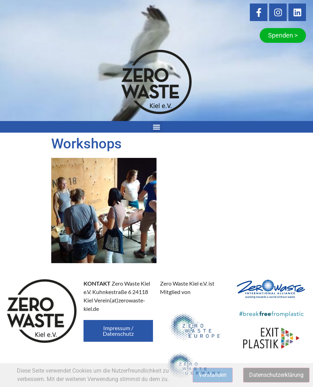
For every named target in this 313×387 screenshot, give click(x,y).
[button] (156, 127)
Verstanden (213, 375)
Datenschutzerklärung (276, 375)
